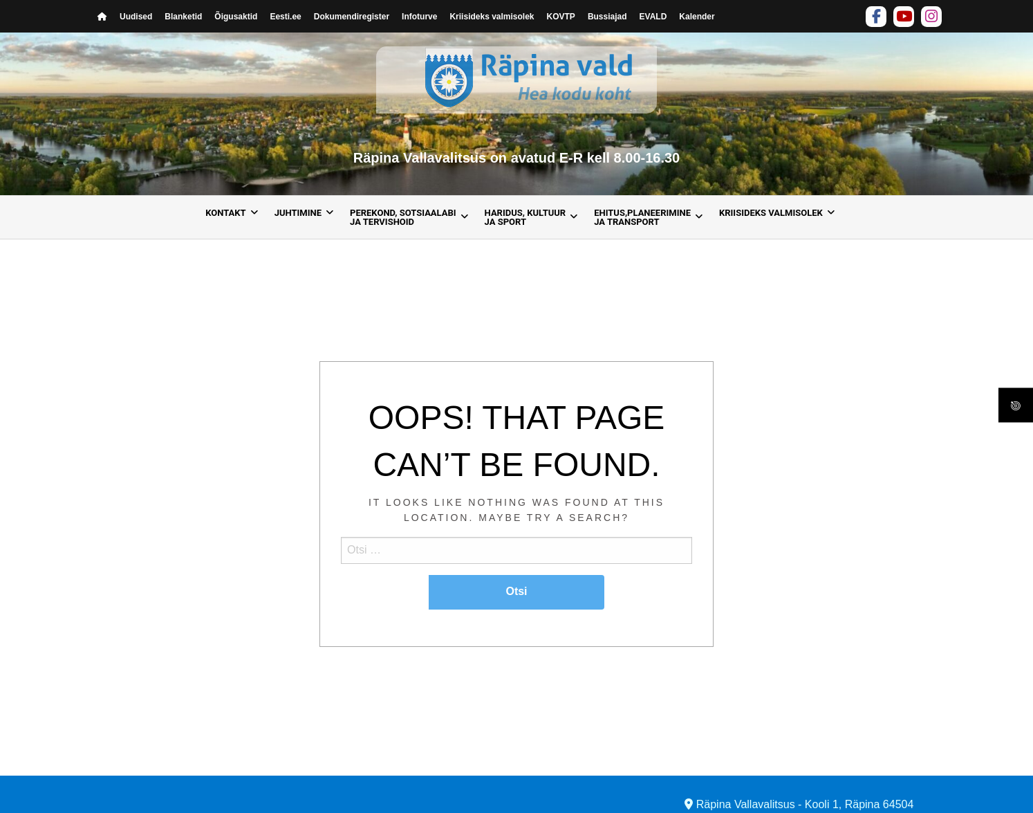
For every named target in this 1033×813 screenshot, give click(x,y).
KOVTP (561, 16)
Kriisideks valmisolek (491, 16)
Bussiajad (607, 16)
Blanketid (183, 16)
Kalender (696, 16)
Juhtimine (298, 213)
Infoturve (419, 16)
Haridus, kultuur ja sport (525, 217)
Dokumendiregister (351, 16)
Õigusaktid (235, 16)
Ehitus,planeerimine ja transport (642, 217)
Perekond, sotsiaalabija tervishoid (403, 217)
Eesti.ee (285, 16)
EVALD (653, 16)
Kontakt (225, 213)
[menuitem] (228, 217)
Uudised (136, 16)
